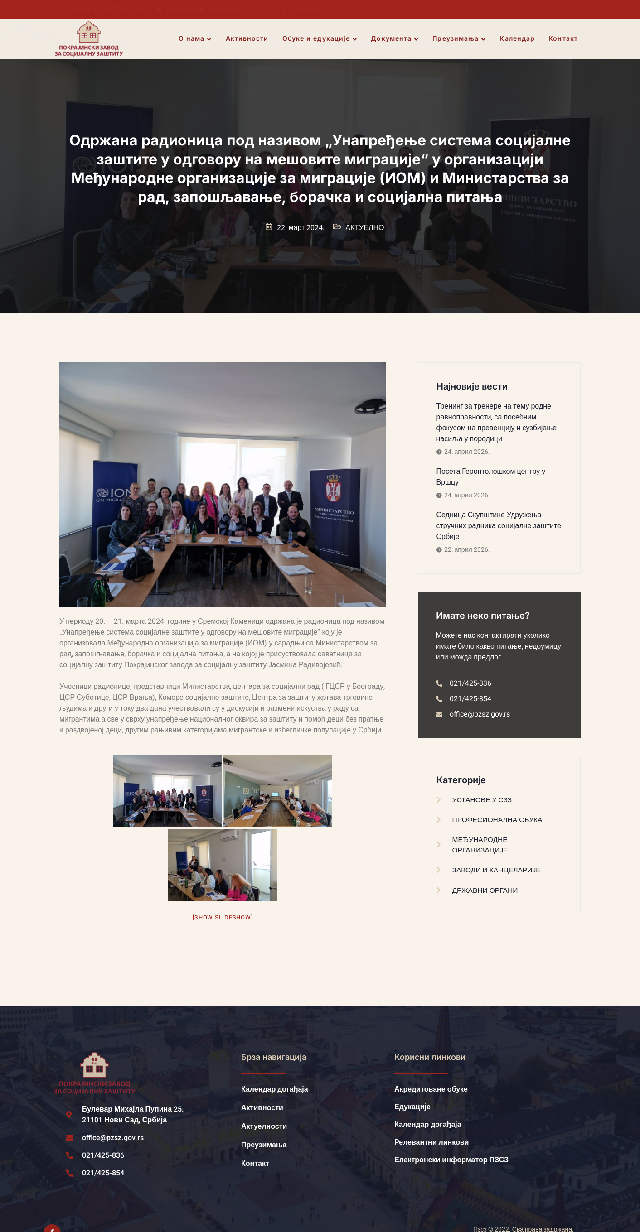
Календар (517, 39)
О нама (196, 39)
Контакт (563, 39)
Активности (247, 39)
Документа (395, 39)
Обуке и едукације (320, 39)
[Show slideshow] (222, 917)
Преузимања (459, 39)
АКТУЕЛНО (364, 227)
